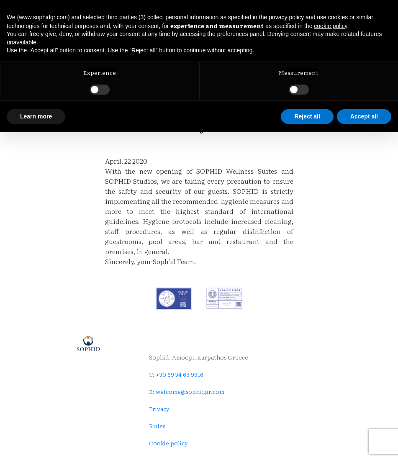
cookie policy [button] (330, 26)
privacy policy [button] (286, 17)
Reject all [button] (307, 116)
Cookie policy (168, 443)
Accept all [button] (364, 116)
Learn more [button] (36, 116)
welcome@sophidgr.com (190, 391)
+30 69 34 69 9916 (178, 374)
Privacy (159, 408)
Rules (157, 425)
